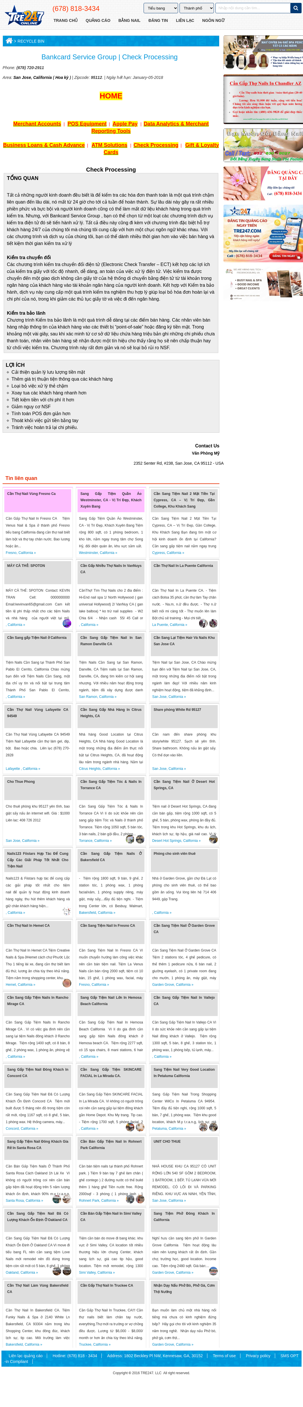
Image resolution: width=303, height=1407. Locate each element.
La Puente (160, 625)
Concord (12, 1129)
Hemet (11, 985)
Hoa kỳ (62, 77)
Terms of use (224, 1355)
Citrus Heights (90, 769)
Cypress (158, 553)
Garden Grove (163, 985)
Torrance (85, 841)
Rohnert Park (89, 1201)
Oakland (12, 1273)
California (42, 77)
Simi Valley (87, 1273)
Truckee (85, 1345)
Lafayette (13, 769)
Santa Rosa (15, 1201)
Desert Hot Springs (166, 841)
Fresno (11, 553)
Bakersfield (87, 913)
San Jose (22, 77)
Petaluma (159, 1129)
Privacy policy (258, 1355)
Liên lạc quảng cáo (26, 1355)
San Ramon (88, 697)
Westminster (88, 553)
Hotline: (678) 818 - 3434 (75, 1355)
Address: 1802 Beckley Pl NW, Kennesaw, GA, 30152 (155, 1355)
